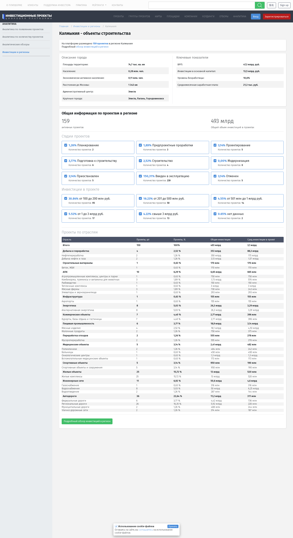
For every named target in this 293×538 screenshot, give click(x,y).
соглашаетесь (146, 529)
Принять (173, 526)
